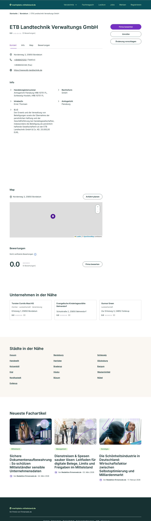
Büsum (46, 372)
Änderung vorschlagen (125, 41)
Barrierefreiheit (68, 511)
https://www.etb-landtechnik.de (28, 70)
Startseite (13, 13)
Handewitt (113, 355)
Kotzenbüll (80, 361)
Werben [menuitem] (122, 5)
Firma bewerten (92, 264)
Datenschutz (56, 511)
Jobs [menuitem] (112, 5)
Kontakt (46, 511)
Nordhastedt (15, 372)
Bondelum (24, 13)
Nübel (78, 372)
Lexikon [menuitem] (102, 5)
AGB (97, 511)
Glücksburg (48, 361)
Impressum (105, 511)
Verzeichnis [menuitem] (69, 5)
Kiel (44, 366)
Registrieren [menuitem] (136, 5)
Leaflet (78, 236)
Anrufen (126, 34)
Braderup (112, 361)
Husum (13, 355)
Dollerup (112, 372)
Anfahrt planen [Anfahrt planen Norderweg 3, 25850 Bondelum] (92, 196)
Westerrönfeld (114, 366)
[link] (31, 310)
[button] (53, 217)
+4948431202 (20, 60)
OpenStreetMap (89, 236)
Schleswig (80, 355)
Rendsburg (47, 355)
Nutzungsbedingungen (85, 511)
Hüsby (78, 366)
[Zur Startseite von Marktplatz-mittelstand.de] (23, 4)
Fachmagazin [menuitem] (88, 5)
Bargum (13, 366)
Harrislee (14, 361)
